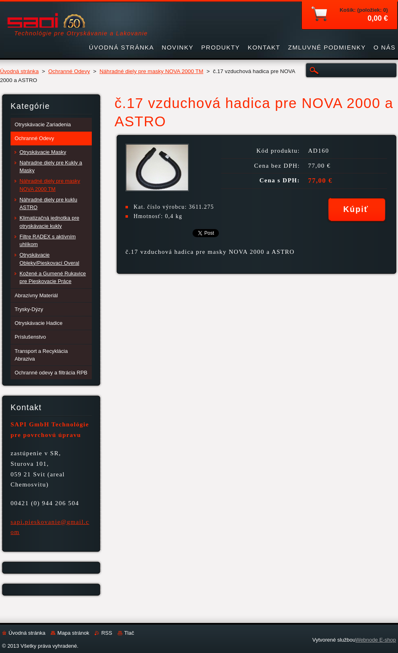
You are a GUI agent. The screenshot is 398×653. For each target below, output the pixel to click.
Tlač (129, 633)
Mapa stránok (73, 633)
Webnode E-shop (375, 640)
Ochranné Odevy (69, 71)
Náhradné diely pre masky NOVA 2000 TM (151, 71)
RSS (106, 633)
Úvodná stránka (19, 71)
